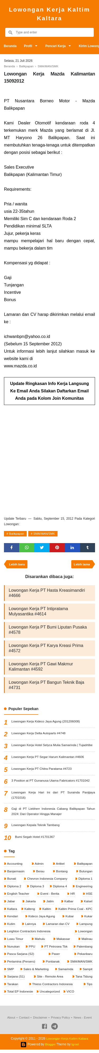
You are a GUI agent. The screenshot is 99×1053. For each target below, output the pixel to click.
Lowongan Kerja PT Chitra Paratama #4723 (42, 770)
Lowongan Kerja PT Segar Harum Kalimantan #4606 (48, 758)
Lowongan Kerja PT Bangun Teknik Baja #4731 (46, 686)
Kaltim (46, 911)
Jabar (10, 903)
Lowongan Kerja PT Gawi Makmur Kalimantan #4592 (41, 667)
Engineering (83, 888)
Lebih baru (17, 565)
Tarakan (12, 987)
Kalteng (29, 911)
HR (72, 896)
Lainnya (30, 926)
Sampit (87, 972)
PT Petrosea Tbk (55, 949)
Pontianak (52, 964)
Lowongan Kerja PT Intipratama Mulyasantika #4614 (38, 612)
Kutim (10, 926)
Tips (89, 987)
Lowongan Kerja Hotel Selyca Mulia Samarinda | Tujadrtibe (52, 746)
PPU (31, 949)
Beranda (10, 46)
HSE (88, 896)
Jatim (49, 903)
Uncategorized (50, 995)
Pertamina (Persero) (21, 964)
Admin (39, 865)
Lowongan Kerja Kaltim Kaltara (49, 14)
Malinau (86, 941)
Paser (55, 957)
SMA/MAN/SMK (45, 534)
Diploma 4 (59, 888)
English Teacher (18, 896)
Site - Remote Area (50, 979)
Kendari (12, 918)
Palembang (84, 949)
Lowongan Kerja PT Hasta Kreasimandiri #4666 (47, 594)
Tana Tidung (83, 979)
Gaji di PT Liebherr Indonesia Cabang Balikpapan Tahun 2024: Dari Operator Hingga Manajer (53, 812)
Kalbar (68, 903)
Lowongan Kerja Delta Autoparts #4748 (39, 734)
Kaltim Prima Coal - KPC (74, 911)
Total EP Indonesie (20, 995)
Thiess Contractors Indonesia (52, 987)
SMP (10, 972)
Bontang (61, 873)
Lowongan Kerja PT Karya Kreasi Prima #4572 (46, 649)
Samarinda (65, 972)
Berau (40, 873)
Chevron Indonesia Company (47, 880)
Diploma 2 (13, 888)
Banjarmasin (15, 873)
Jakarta (30, 903)
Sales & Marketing (35, 972)
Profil (29, 46)
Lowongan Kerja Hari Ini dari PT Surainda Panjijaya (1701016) (53, 796)
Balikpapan (17, 534)
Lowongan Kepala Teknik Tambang (35, 826)
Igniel (75, 1048)
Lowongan (84, 934)
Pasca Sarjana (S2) (20, 957)
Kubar (69, 918)
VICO (71, 995)
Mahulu (39, 941)
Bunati (11, 880)
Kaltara (11, 911)
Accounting (14, 865)
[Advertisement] (49, 459)
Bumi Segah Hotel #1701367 (35, 838)
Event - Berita (50, 896)
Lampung (85, 926)
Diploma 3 (36, 888)
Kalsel (87, 903)
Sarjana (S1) (15, 979)
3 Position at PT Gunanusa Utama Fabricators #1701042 (51, 781)
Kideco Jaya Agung (41, 918)
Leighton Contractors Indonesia (28, 934)
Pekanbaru (84, 957)
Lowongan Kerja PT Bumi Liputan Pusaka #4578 (48, 631)
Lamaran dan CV (57, 926)
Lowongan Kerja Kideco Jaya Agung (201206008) (46, 722)
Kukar (87, 918)
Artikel (59, 865)
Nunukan (13, 949)
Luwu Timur (14, 941)
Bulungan (85, 873)
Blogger (50, 1048)
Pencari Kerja (56, 46)
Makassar (62, 941)
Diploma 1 (84, 880)
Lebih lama (81, 565)
